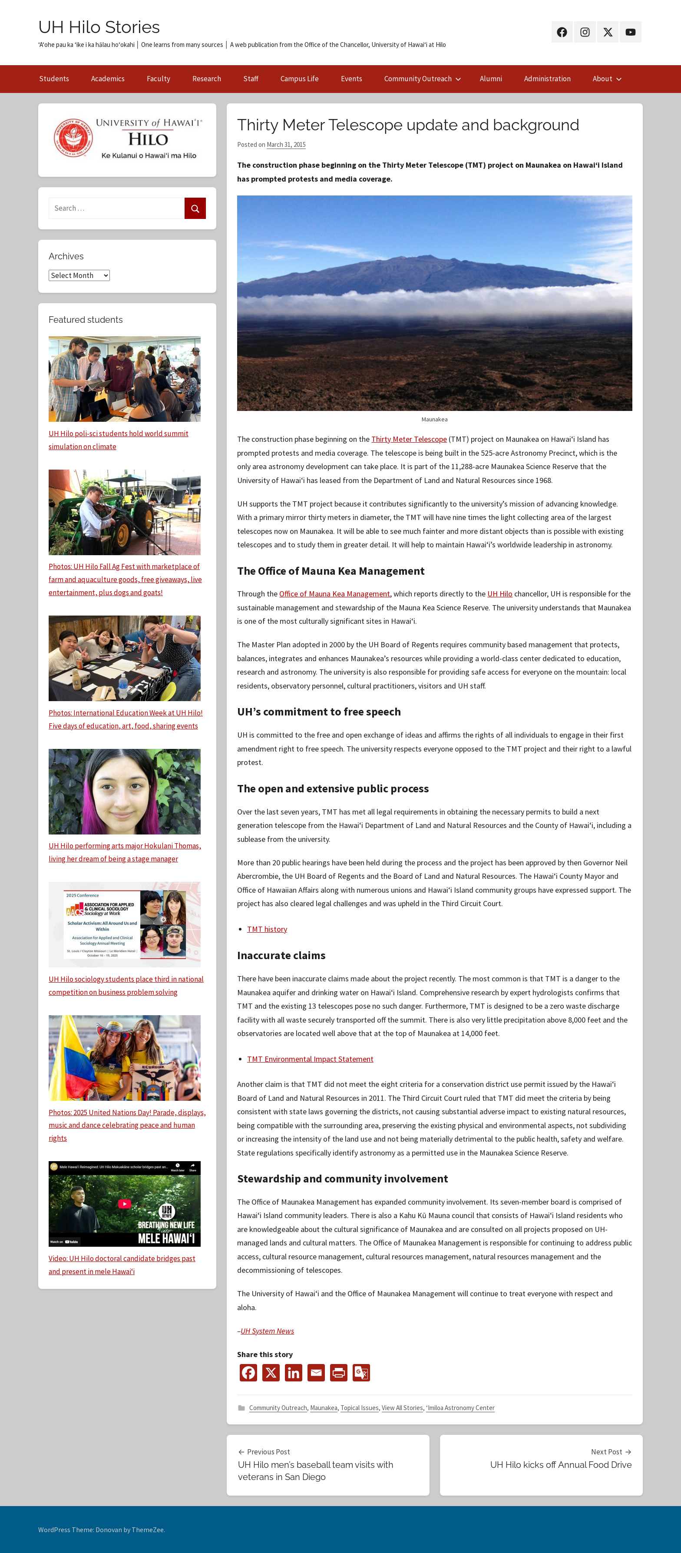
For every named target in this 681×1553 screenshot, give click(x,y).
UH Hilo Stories (99, 27)
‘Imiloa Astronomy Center (460, 1408)
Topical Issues (359, 1408)
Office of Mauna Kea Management (334, 594)
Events (351, 78)
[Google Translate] (361, 1372)
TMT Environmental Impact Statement (310, 1059)
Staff (250, 78)
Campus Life (300, 78)
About (607, 78)
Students (54, 78)
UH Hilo (499, 594)
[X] (271, 1372)
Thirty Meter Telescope (409, 439)
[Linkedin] (293, 1372)
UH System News (267, 1331)
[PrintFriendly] (338, 1372)
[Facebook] (248, 1372)
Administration (547, 78)
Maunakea (323, 1408)
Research (206, 78)
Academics (108, 78)
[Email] (316, 1372)
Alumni (491, 78)
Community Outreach (422, 78)
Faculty (158, 78)
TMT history (267, 929)
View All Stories (402, 1408)
